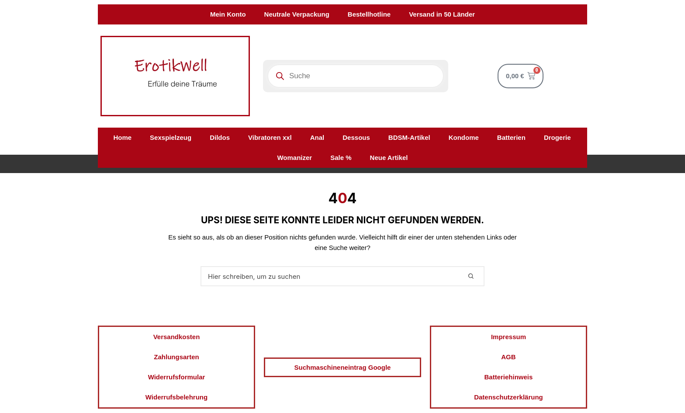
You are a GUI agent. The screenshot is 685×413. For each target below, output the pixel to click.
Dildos (220, 137)
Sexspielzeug (170, 137)
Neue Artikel (389, 157)
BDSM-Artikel (409, 137)
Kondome (464, 137)
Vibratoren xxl (270, 137)
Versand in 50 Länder (442, 14)
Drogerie (557, 137)
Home (122, 137)
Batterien (511, 137)
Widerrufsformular (176, 377)
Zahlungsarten (176, 357)
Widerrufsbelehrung (176, 397)
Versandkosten (176, 336)
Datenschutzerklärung (508, 397)
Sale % (340, 157)
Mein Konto (228, 14)
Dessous (356, 137)
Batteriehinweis (508, 377)
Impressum (508, 336)
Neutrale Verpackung (296, 14)
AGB (508, 357)
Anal (317, 137)
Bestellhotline (369, 14)
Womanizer (294, 157)
